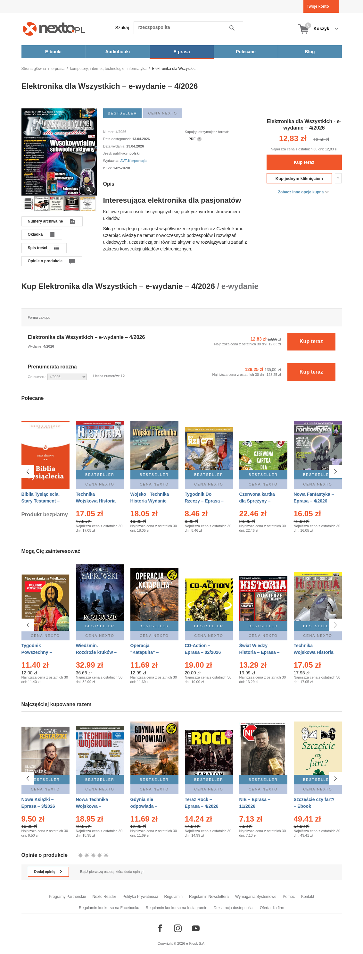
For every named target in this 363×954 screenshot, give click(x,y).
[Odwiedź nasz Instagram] (178, 928)
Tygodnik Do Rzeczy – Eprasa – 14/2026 (204, 501)
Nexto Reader (104, 896)
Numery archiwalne (45, 221)
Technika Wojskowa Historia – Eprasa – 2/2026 (96, 501)
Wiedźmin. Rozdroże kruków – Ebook (96, 652)
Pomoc (289, 896)
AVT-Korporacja (133, 161)
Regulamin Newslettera (209, 896)
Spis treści (37, 248)
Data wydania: (115, 146)
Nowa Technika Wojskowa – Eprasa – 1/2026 (93, 806)
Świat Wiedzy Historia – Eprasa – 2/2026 (259, 652)
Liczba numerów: (107, 376)
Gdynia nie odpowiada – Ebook (144, 806)
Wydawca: (111, 161)
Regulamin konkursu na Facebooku (109, 908)
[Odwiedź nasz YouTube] (196, 928)
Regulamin (173, 896)
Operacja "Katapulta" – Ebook (144, 652)
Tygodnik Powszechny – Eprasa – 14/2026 (39, 652)
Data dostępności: (117, 139)
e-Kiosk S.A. (196, 943)
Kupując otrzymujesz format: (207, 132)
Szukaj (122, 27)
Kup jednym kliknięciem (299, 178)
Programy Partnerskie (67, 896)
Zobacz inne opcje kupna (301, 192)
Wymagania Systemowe (255, 896)
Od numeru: (37, 377)
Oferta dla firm (272, 908)
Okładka (35, 234)
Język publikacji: (116, 153)
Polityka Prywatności (140, 896)
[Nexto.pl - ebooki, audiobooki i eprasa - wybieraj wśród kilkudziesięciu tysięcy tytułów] (54, 28)
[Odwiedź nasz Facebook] (160, 928)
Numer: (109, 132)
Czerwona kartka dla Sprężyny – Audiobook (257, 501)
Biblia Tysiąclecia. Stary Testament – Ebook (40, 501)
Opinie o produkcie (45, 261)
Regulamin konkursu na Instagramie (176, 908)
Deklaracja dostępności (233, 908)
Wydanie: (36, 346)
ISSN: (108, 168)
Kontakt (307, 896)
